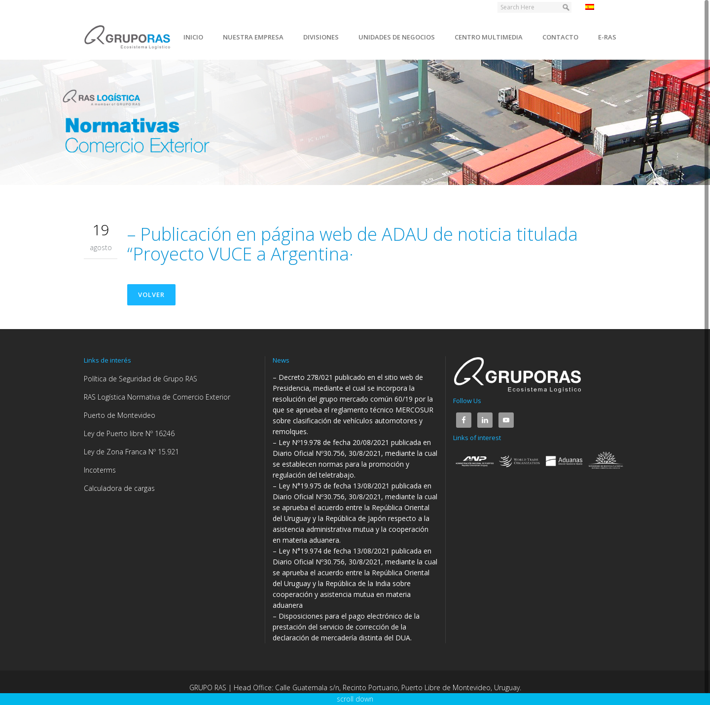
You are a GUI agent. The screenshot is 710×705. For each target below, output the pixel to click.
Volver (151, 294)
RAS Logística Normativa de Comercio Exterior (157, 397)
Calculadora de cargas (119, 488)
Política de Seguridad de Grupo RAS (140, 378)
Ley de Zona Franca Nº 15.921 (131, 451)
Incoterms (100, 470)
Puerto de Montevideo (119, 415)
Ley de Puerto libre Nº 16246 (129, 433)
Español (603, 6)
